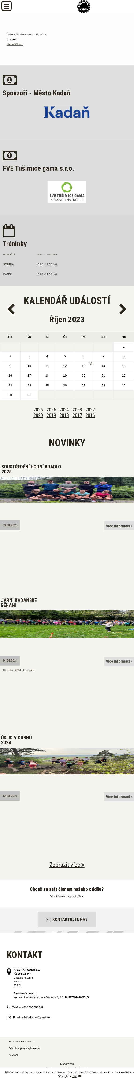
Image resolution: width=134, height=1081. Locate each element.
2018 (64, 415)
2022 (90, 410)
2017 (77, 415)
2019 (51, 415)
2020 (38, 415)
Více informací (119, 526)
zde (74, 1076)
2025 (51, 410)
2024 (64, 410)
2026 (38, 410)
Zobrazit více (67, 864)
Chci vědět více (15, 44)
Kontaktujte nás (67, 919)
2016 (90, 415)
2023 (77, 410)
